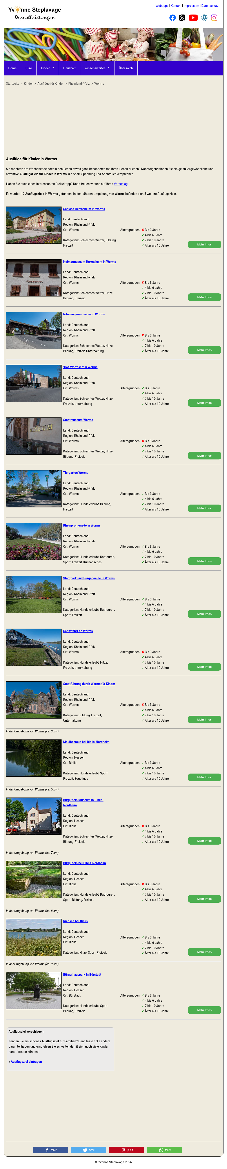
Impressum (191, 5)
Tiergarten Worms (75, 472)
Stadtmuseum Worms (78, 420)
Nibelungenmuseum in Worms (84, 314)
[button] (50, 1150)
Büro (28, 68)
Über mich (126, 68)
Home (12, 68)
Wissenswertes (94, 68)
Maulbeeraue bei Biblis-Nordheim (86, 742)
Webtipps (162, 5)
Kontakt (176, 5)
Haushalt (69, 68)
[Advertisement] (113, 121)
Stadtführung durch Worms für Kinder (89, 684)
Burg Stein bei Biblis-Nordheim (84, 863)
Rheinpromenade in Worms (82, 525)
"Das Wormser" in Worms (80, 367)
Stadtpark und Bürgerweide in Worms (89, 578)
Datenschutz (209, 5)
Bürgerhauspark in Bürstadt (82, 974)
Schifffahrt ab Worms (78, 631)
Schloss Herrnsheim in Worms (84, 209)
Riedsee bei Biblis (75, 921)
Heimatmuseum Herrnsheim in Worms (89, 261)
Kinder (45, 68)
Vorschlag (120, 184)
